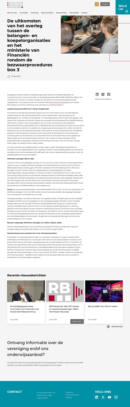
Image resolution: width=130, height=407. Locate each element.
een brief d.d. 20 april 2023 (58, 102)
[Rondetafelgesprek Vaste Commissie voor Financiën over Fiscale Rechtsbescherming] (26, 291)
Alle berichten (117, 327)
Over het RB (74, 13)
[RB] (15, 7)
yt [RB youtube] (109, 397)
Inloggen (105, 4)
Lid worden (24, 13)
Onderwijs (34, 13)
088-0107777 (43, 398)
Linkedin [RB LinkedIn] (96, 397)
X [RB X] (103, 397)
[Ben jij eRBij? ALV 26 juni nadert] (104, 291)
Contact (84, 13)
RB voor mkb (12, 13)
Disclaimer (69, 392)
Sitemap (69, 397)
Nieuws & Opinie (47, 13)
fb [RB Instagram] (116, 397)
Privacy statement (72, 395)
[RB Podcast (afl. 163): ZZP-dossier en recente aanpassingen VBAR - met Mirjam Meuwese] (65, 291)
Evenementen (61, 13)
